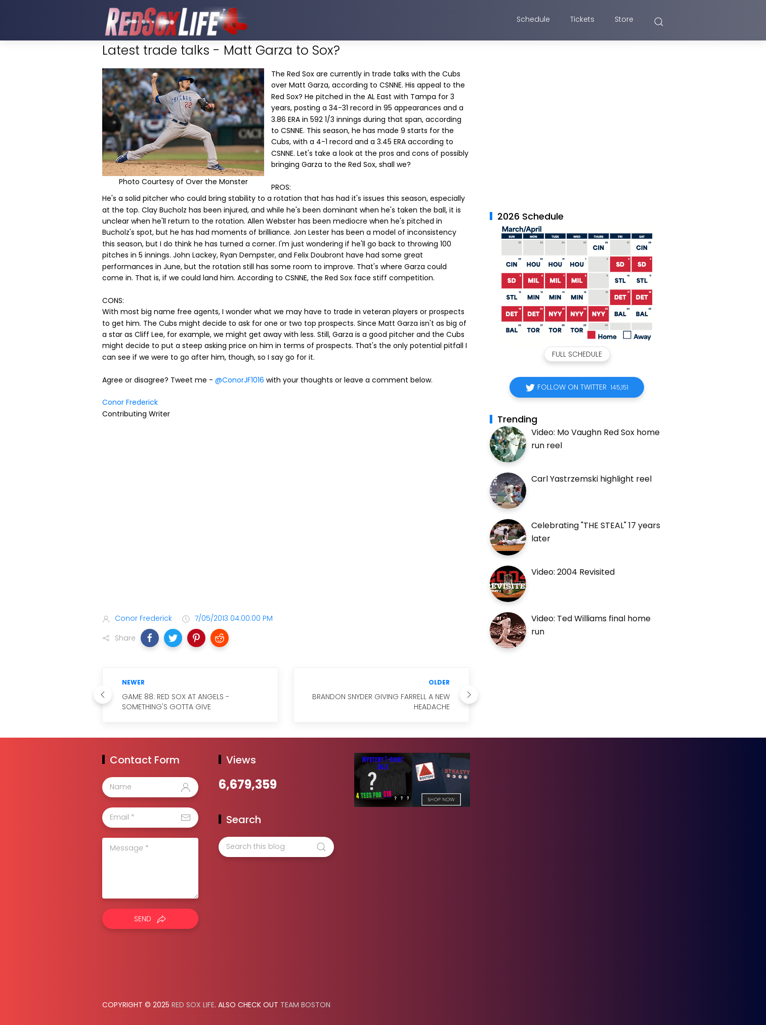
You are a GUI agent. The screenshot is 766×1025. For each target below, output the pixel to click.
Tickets (582, 22)
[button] (150, 638)
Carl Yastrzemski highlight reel (591, 479)
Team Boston (305, 1005)
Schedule (533, 22)
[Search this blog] (276, 847)
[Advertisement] (286, 525)
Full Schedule (577, 354)
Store (624, 22)
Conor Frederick (130, 402)
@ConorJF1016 (239, 380)
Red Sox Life (193, 1005)
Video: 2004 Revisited (573, 572)
